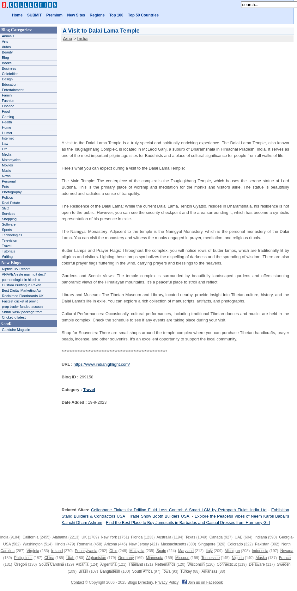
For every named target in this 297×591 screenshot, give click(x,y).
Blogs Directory (140, 582)
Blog (5, 57)
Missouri (182, 558)
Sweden (283, 564)
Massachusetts (173, 544)
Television (9, 240)
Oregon (20, 564)
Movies (7, 165)
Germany (126, 558)
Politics (7, 197)
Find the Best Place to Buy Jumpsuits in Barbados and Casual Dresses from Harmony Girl (188, 522)
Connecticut (227, 564)
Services (8, 213)
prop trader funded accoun (22, 306)
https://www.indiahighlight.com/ (102, 364)
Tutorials (8, 251)
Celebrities (10, 74)
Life (5, 149)
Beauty (7, 52)
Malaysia (137, 551)
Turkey (186, 571)
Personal (8, 181)
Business (9, 68)
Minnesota (154, 558)
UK (84, 537)
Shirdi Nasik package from (22, 312)
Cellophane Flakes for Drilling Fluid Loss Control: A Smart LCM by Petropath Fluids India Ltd (178, 509)
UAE (239, 537)
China (49, 558)
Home (17, 15)
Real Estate (11, 203)
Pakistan (262, 544)
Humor (7, 133)
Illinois (60, 544)
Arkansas (209, 571)
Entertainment (12, 90)
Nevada (286, 551)
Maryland (186, 551)
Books (7, 63)
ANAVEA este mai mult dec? (24, 274)
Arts (5, 41)
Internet (8, 138)
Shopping (9, 219)
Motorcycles (11, 160)
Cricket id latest (14, 317)
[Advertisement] (151, 86)
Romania (84, 544)
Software (8, 224)
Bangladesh (110, 571)
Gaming (8, 117)
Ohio (113, 551)
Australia (163, 537)
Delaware (257, 564)
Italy (209, 551)
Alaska (261, 558)
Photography (11, 192)
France (285, 558)
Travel (6, 246)
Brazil (83, 571)
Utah (70, 558)
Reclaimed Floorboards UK (23, 296)
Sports (7, 230)
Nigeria (238, 558)
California (30, 537)
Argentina (108, 564)
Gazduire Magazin (16, 330)
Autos (6, 47)
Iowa (166, 571)
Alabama (59, 537)
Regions (97, 15)
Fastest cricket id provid (20, 301)
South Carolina (51, 564)
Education (9, 84)
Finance (8, 106)
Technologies (12, 235)
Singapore (206, 544)
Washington (33, 544)
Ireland (57, 551)
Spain (161, 551)
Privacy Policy (167, 582)
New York (109, 537)
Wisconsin (196, 564)
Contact (77, 582)
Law (5, 144)
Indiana (260, 537)
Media (6, 154)
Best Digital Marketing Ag (21, 290)
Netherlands (165, 564)
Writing (7, 256)
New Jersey (139, 544)
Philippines (23, 558)
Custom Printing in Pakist (21, 285)
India (4, 537)
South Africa (142, 571)
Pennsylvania (86, 551)
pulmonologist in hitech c (21, 280)
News (6, 176)
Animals (8, 36)
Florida (137, 537)
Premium (54, 15)
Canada (216, 537)
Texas (190, 537)
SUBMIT (34, 15)
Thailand (136, 564)
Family (7, 95)
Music (6, 170)
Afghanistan (96, 558)
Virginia (33, 551)
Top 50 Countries (143, 15)
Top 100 (116, 15)
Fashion (8, 101)
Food (6, 111)
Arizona (110, 544)
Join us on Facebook (202, 582)
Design (7, 79)
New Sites (76, 15)
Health (7, 122)
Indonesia (260, 551)
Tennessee (210, 558)
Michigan (232, 551)
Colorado (235, 544)
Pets (5, 187)
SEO (5, 208)
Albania (82, 564)
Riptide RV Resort (16, 269)
